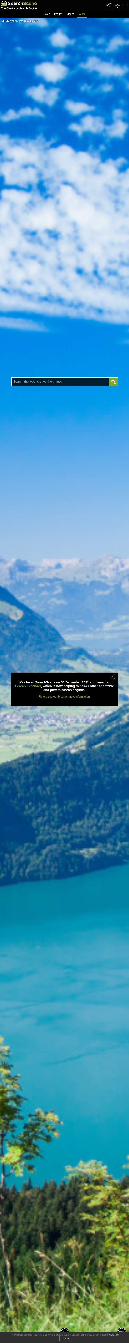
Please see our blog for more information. (64, 696)
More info (114, 1334)
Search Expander (28, 686)
